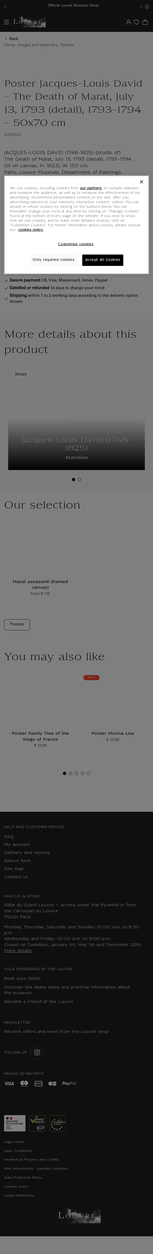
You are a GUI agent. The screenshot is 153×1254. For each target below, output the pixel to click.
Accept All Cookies (102, 260)
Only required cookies (53, 260)
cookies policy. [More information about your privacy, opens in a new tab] (30, 230)
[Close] (142, 182)
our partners (91, 188)
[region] (76, 224)
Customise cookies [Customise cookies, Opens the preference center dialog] (75, 244)
